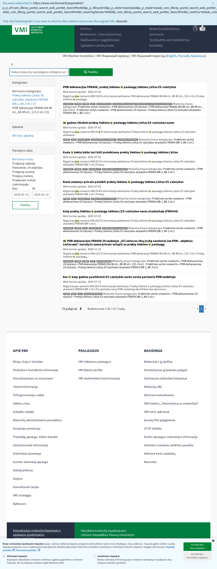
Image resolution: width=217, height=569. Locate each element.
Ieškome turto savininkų (159, 454)
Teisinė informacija (25, 387)
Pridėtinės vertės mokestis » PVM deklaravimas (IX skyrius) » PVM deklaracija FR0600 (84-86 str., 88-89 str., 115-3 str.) (133, 262)
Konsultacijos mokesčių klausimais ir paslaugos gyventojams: (37, 532)
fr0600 (85, 104)
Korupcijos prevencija (26, 428)
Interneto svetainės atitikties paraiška (169, 445)
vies (80, 294)
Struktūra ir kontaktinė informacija (35, 370)
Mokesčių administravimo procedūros (37, 420)
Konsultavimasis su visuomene (33, 378)
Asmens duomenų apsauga (30, 462)
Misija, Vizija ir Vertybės (28, 362)
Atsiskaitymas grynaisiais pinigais (165, 370)
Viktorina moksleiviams (159, 395)
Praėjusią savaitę (23, 172)
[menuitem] (85, 28)
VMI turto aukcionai (156, 412)
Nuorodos (150, 462)
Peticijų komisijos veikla (28, 395)
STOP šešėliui (153, 428)
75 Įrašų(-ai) (71, 309)
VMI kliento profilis (90, 370)
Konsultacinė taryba (26, 487)
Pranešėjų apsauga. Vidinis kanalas (35, 437)
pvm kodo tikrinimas (93, 294)
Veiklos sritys (21, 403)
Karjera (17, 479)
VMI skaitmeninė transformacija (99, 378)
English (171, 56)
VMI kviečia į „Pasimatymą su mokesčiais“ (171, 403)
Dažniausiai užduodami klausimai (165, 378)
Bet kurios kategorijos (26, 91)
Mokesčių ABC (153, 387)
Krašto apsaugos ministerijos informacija (171, 437)
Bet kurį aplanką (22, 136)
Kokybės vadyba (23, 412)
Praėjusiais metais (24, 180)
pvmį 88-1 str (83, 140)
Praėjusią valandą (23, 163)
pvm (92, 104)
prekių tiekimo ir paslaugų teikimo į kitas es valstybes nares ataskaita (142, 104)
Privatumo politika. (26, 550)
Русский (183, 56)
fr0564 (77, 104)
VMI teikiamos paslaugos (94, 362)
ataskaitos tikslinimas (128, 140)
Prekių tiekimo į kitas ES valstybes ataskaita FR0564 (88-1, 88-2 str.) (30, 99)
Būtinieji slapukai (15, 556)
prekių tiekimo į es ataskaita (104, 140)
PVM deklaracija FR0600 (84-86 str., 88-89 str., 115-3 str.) (32, 110)
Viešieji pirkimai (23, 470)
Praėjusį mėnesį (22, 176)
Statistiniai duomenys (27, 454)
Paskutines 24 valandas (27, 168)
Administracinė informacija (30, 445)
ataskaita (68, 104)
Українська (198, 56)
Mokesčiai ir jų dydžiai (158, 362)
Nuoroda (122, 20)
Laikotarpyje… (21, 184)
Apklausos (19, 504)
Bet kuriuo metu (22, 159)
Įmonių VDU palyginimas (159, 420)
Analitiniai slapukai (106, 556)
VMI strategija (22, 495)
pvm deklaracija (104, 104)
